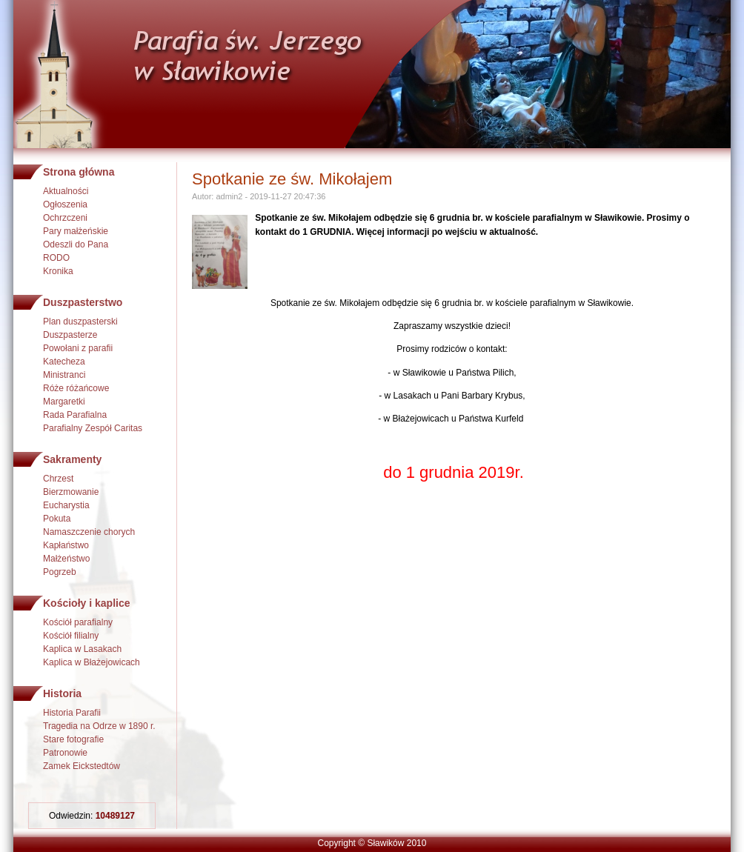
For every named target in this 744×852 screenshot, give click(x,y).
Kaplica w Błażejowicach (91, 662)
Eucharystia (66, 505)
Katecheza (64, 361)
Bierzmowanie (71, 492)
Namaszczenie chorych (89, 532)
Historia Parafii (72, 713)
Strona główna (78, 172)
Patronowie (65, 753)
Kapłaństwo (66, 545)
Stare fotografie (73, 739)
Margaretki (64, 401)
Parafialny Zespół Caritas (92, 428)
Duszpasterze (70, 335)
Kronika (58, 271)
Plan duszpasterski (80, 321)
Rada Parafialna (75, 415)
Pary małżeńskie (75, 231)
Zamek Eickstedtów (81, 766)
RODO (56, 258)
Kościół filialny (71, 635)
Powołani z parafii (78, 348)
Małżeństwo (66, 558)
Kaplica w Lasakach (82, 649)
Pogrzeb (59, 572)
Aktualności (65, 191)
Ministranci (64, 375)
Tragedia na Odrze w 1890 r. (99, 726)
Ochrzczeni (65, 218)
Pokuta (56, 518)
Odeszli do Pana (75, 244)
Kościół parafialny (78, 622)
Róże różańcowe (76, 388)
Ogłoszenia (65, 204)
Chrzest (58, 478)
